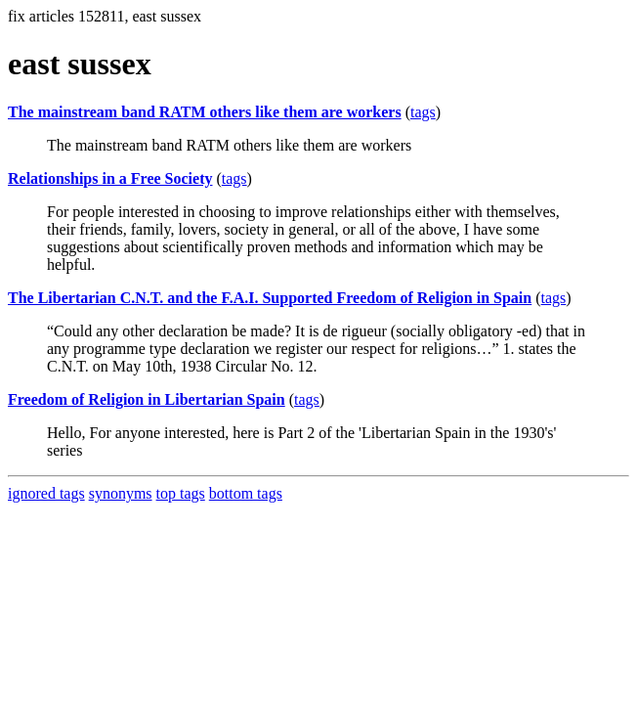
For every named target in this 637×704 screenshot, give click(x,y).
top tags (180, 493)
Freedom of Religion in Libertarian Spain (146, 399)
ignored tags (46, 493)
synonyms (120, 493)
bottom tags (245, 493)
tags (423, 112)
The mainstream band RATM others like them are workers (205, 112)
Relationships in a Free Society (110, 178)
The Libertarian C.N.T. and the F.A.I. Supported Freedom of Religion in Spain (269, 297)
